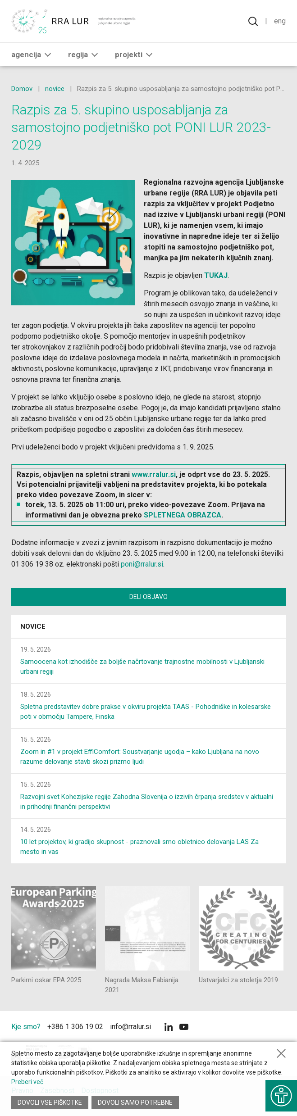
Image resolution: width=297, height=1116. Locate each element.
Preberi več (27, 1081)
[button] (48, 54)
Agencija (33, 54)
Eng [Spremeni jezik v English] (280, 21)
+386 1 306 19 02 (75, 1026)
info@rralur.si (130, 1026)
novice (54, 89)
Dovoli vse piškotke (50, 1102)
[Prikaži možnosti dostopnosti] (281, 1095)
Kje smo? (26, 1026)
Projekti (135, 54)
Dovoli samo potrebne (135, 1102)
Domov (21, 89)
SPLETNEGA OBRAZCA (182, 515)
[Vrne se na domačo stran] (74, 21)
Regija (84, 54)
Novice (33, 626)
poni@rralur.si (142, 564)
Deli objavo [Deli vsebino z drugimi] (148, 596)
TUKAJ (216, 275)
